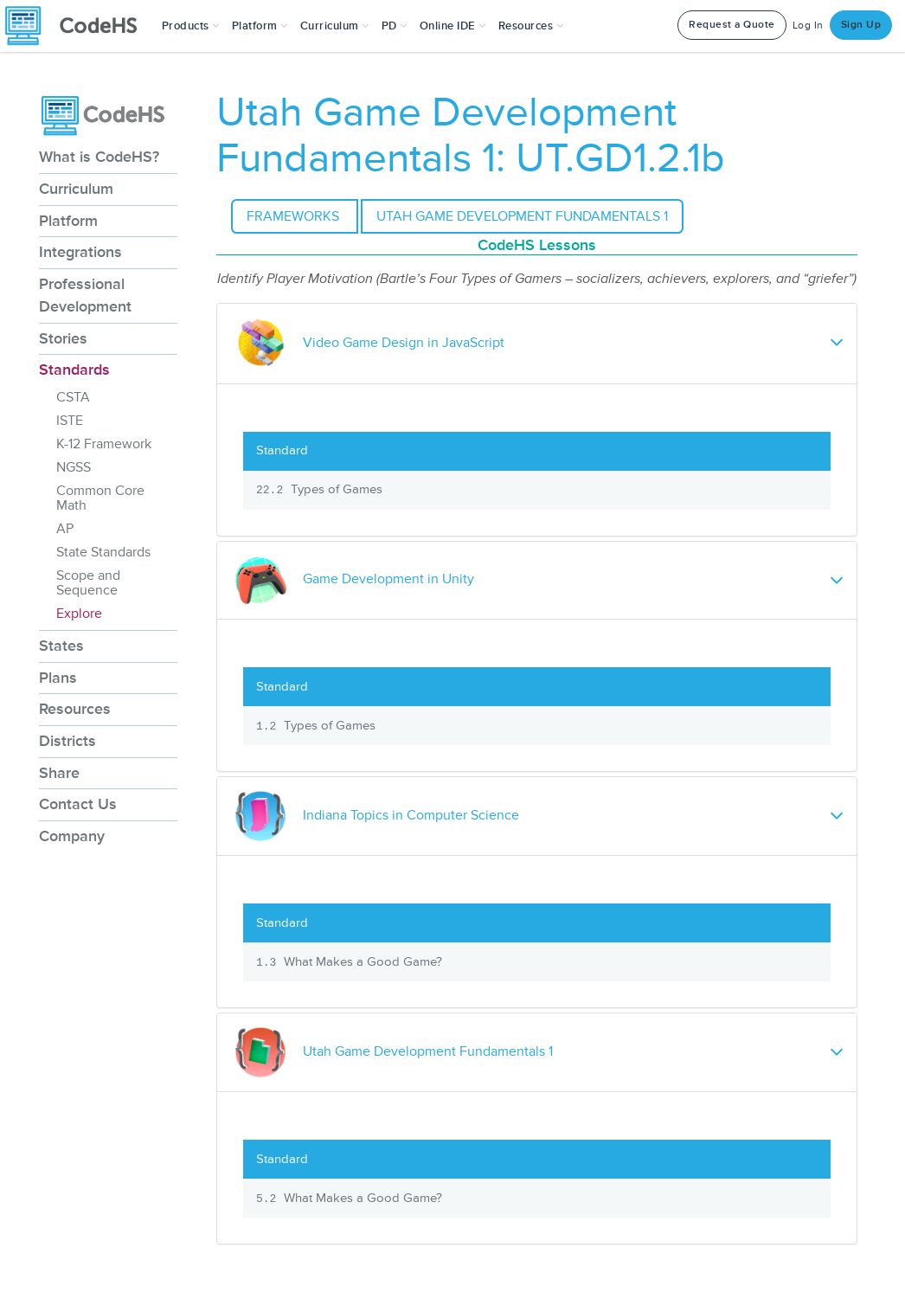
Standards (74, 369)
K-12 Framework (103, 444)
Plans (58, 677)
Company (72, 835)
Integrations (80, 251)
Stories (63, 338)
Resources (75, 708)
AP (65, 528)
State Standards (103, 552)
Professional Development (85, 295)
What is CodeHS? (99, 156)
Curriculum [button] (334, 26)
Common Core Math (100, 498)
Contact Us (78, 803)
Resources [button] (531, 26)
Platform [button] (260, 26)
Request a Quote (732, 24)
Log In (808, 25)
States (61, 645)
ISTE (69, 420)
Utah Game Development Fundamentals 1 (522, 216)
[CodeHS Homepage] (78, 26)
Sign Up (861, 24)
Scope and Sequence (88, 583)
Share (59, 772)
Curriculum (76, 188)
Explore (79, 613)
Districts (67, 740)
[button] (191, 26)
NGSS (73, 467)
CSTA (73, 397)
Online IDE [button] (453, 26)
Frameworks (295, 216)
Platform (68, 220)
